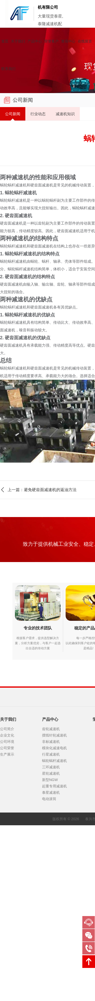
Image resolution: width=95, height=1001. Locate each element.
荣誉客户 (51, 41)
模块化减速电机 (54, 838)
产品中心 (35, 41)
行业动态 (30, 113)
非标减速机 (51, 831)
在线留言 (85, 41)
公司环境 (7, 831)
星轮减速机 (51, 863)
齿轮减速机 (51, 819)
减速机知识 (52, 113)
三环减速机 (51, 857)
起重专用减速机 (54, 876)
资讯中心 (68, 41)
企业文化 (7, 825)
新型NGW (50, 869)
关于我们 (18, 41)
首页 (4, 41)
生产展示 (7, 844)
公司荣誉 (7, 838)
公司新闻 (10, 113)
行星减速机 (51, 844)
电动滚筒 (49, 889)
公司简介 (7, 819)
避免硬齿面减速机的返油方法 (50, 487)
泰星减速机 (51, 882)
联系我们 (8, 69)
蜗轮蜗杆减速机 (54, 850)
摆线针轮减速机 (54, 825)
